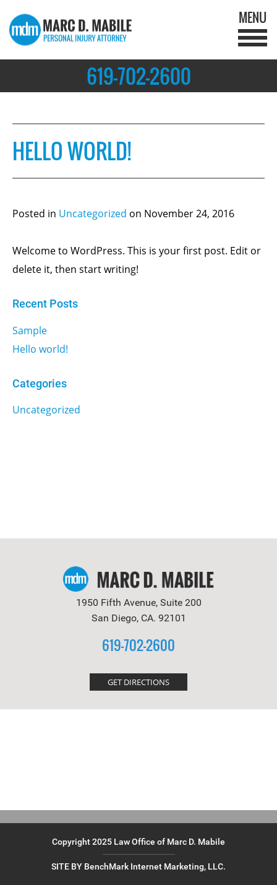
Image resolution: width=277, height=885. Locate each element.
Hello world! (40, 349)
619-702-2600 (139, 75)
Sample (29, 330)
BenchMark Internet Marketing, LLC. (155, 866)
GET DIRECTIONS (138, 682)
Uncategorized (93, 213)
